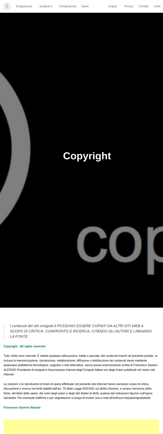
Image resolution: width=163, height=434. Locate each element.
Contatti (144, 6)
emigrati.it (47, 6)
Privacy (128, 6)
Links (157, 6)
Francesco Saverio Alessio (22, 407)
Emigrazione (26, 6)
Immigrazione (67, 6)
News (85, 6)
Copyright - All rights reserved (24, 346)
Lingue (114, 6)
